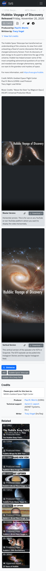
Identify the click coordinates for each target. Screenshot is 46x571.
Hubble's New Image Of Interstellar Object (17, 483)
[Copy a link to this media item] (24, 213)
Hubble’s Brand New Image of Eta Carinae (17, 566)
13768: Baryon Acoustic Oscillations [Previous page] (10, 10)
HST (4, 372)
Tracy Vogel (18, 31)
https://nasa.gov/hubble (33, 72)
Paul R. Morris (21, 28)
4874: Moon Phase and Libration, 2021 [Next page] (32, 10)
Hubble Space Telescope (18, 372)
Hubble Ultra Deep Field (12, 377)
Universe (9, 367)
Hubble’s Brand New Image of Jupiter (18, 545)
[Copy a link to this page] (23, 23)
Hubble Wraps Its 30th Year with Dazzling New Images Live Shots (16, 463)
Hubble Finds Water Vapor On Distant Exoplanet (18, 525)
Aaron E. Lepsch (32, 404)
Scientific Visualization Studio (10, 3)
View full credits (9, 36)
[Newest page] (44, 10)
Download (35, 213)
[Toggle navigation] (41, 3)
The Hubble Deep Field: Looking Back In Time (19, 442)
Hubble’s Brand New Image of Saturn (18, 504)
